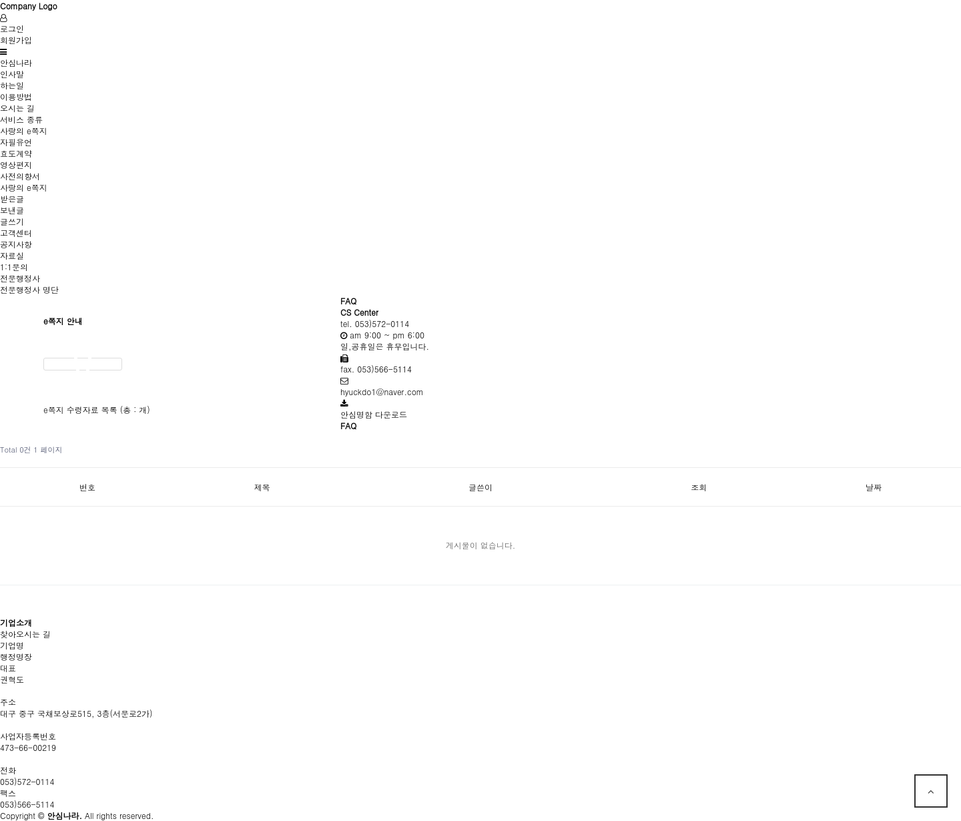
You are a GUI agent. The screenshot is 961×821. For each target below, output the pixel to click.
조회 (699, 487)
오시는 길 (17, 107)
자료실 (12, 255)
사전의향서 (20, 176)
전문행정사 (20, 278)
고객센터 (16, 232)
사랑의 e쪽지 (23, 130)
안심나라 (16, 62)
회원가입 (16, 39)
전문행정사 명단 (29, 289)
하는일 (12, 85)
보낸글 (12, 210)
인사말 (12, 73)
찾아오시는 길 (25, 633)
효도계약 (16, 153)
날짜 (874, 487)
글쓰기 (12, 221)
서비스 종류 (21, 119)
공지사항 (16, 244)
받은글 (12, 198)
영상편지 (16, 164)
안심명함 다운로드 (373, 414)
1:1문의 (14, 266)
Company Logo (28, 5)
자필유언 (16, 142)
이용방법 (16, 96)
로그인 (12, 28)
